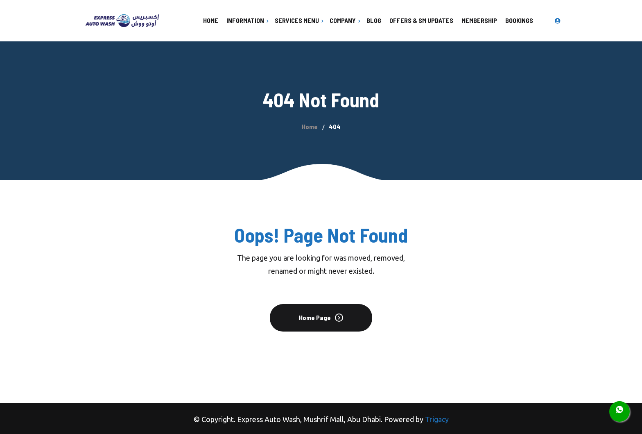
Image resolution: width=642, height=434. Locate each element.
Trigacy (437, 419)
